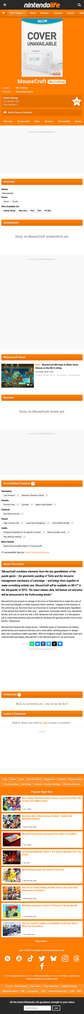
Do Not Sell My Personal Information (42, 979)
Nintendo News (10, 991)
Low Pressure (9, 495)
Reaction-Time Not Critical (33, 495)
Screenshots (23, 121)
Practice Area (9, 504)
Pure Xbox (36, 986)
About (13, 779)
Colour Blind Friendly (60, 523)
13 (29, 385)
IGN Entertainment (42, 976)
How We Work (34, 779)
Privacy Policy (75, 779)
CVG (72, 991)
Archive (38, 784)
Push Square (21, 986)
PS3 (32, 211)
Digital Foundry (69, 986)
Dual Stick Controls (11, 514)
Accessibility (64, 121)
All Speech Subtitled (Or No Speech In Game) (22, 532)
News (37, 121)
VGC (43, 991)
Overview (8, 121)
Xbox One (23, 211)
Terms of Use (11, 784)
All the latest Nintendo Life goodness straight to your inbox (42, 1002)
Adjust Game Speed (43, 504)
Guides (78, 121)
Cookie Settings (52, 784)
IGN (22, 991)
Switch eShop (9, 211)
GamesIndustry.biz (58, 991)
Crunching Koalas (24, 91)
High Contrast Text (11, 523)
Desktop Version (71, 784)
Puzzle (15, 201)
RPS (79, 991)
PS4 (39, 211)
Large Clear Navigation (35, 523)
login (45, 722)
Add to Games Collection (17, 113)
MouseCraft (41, 81)
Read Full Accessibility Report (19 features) (22, 546)
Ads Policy (26, 784)
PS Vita (48, 211)
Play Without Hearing (12, 537)
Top (4, 779)
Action (6, 201)
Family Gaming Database (37, 552)
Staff (21, 779)
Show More (42, 941)
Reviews (49, 121)
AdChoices (74, 976)
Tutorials (25, 504)
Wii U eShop (22, 88)
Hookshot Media (17, 976)
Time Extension (51, 986)
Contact (62, 779)
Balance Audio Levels (56, 532)
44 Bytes (65, 976)
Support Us (49, 779)
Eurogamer (32, 991)
